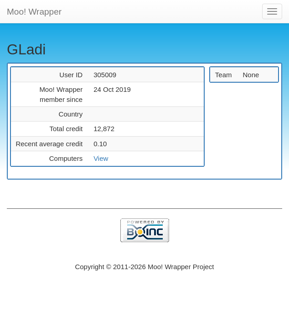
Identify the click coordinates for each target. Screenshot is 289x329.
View (100, 158)
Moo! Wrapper (34, 11)
